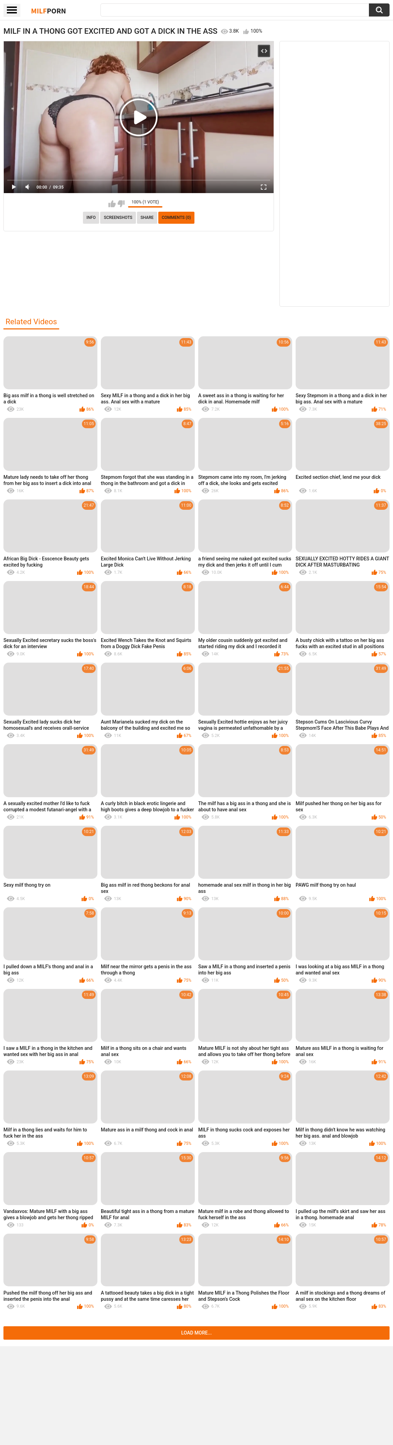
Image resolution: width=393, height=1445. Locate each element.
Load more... (196, 1333)
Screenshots (118, 217)
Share (146, 217)
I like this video (112, 203)
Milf (48, 10)
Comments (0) (176, 217)
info (91, 217)
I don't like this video (121, 203)
